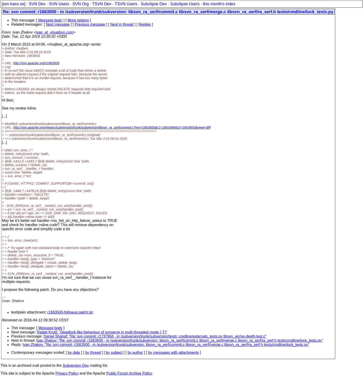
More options (78, 20)
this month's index (219, 4)
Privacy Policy (66, 376)
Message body (50, 20)
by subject (114, 355)
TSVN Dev (101, 4)
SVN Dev (37, 4)
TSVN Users (126, 4)
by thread (93, 355)
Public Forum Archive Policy (129, 376)
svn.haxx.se (13, 4)
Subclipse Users (185, 4)
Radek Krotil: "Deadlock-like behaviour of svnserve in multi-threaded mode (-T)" (102, 335)
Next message (57, 24)
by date (74, 355)
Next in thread (122, 24)
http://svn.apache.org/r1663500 (36, 63)
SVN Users (59, 4)
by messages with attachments (173, 355)
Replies (145, 24)
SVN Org (80, 4)
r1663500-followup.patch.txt (70, 315)
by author (135, 355)
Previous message (90, 24)
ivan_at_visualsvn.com (54, 32)
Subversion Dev (76, 368)
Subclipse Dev (154, 4)
